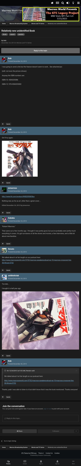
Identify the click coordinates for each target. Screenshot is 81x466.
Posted (17, 61)
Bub (5, 40)
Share (19, 431)
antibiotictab (13, 275)
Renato (11, 249)
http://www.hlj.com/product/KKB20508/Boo (18, 196)
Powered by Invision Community (40, 455)
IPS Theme (24, 453)
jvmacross (12, 188)
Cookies (57, 453)
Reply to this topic (40, 51)
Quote (8, 124)
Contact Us (49, 453)
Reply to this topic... (13, 418)
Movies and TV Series (24, 43)
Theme (41, 453)
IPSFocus (33, 453)
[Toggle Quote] (5, 371)
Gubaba (11, 218)
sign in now (47, 409)
